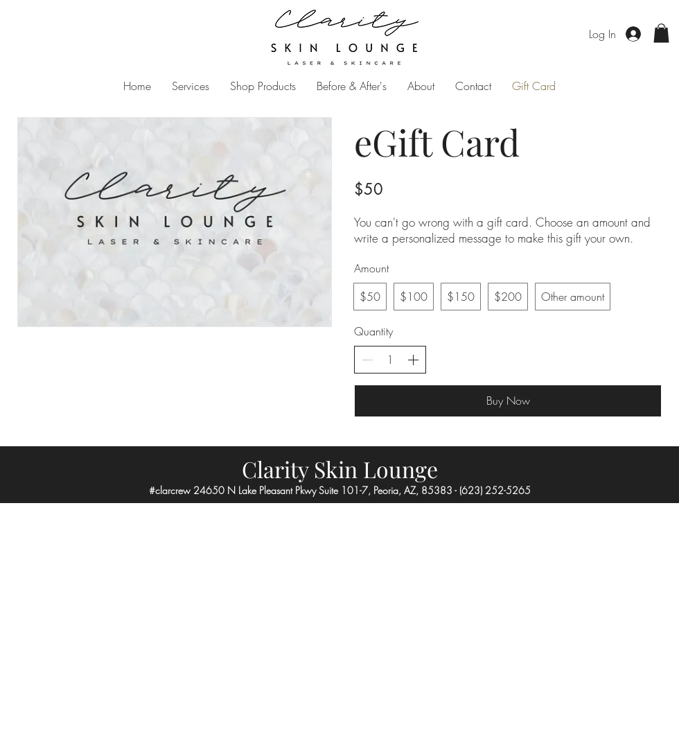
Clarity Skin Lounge (340, 469)
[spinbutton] (390, 359)
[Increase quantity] (413, 359)
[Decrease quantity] (367, 359)
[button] (661, 33)
